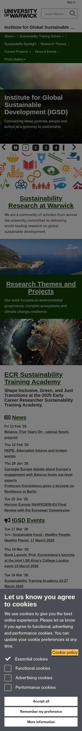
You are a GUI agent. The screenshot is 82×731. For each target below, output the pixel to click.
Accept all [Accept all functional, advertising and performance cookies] (41, 701)
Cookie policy (65, 652)
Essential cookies (26, 659)
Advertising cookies (28, 678)
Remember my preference (41, 711)
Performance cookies (30, 688)
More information (41, 722)
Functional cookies (27, 669)
